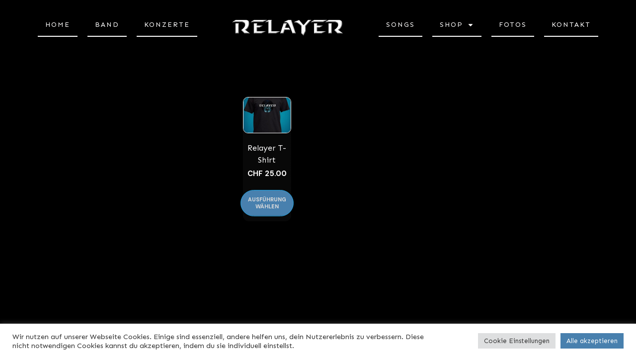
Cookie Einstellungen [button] (517, 341)
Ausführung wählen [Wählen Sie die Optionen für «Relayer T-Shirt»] (267, 202)
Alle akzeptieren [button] (592, 341)
